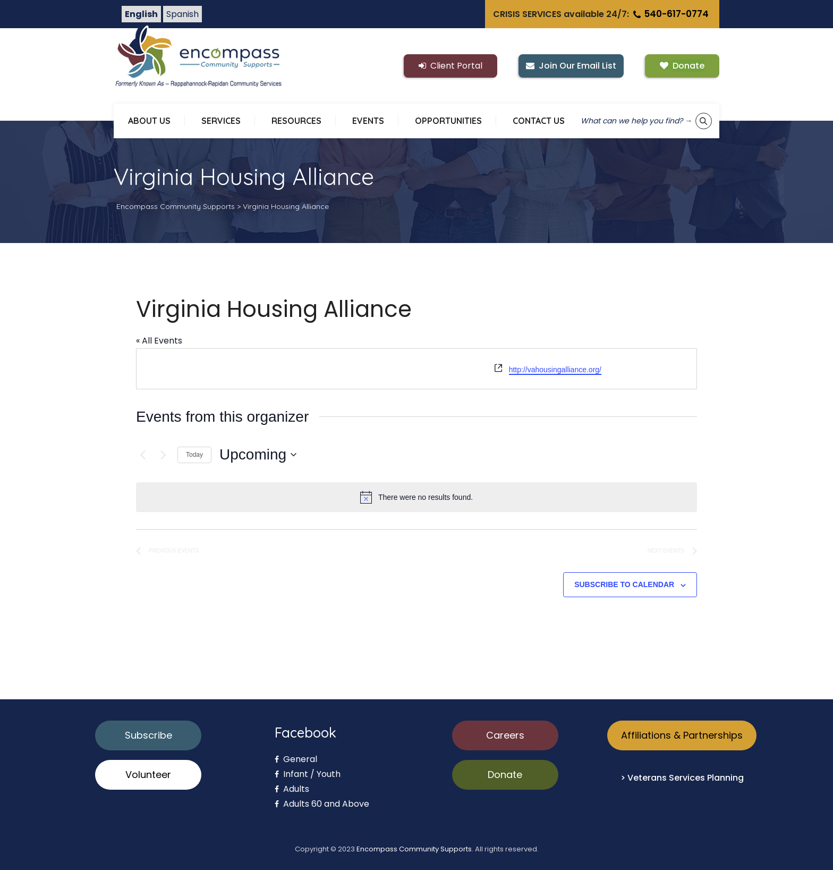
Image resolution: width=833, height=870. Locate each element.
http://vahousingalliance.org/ (555, 369)
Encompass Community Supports (414, 849)
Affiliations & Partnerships (682, 735)
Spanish (182, 14)
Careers (505, 735)
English (141, 14)
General (296, 759)
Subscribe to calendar (624, 584)
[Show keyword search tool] (703, 121)
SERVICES (221, 120)
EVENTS (368, 120)
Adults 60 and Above (322, 804)
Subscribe (148, 735)
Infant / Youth (308, 774)
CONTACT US (539, 120)
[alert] (416, 497)
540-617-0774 (670, 13)
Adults (292, 789)
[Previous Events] (142, 454)
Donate (505, 774)
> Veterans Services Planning (682, 778)
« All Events (159, 340)
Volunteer (148, 774)
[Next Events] (163, 454)
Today (194, 454)
